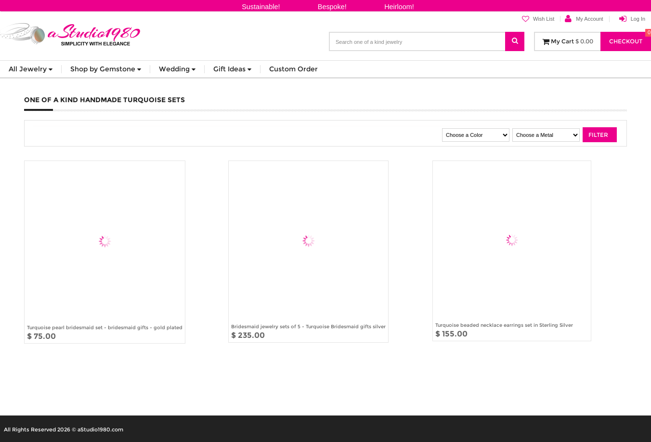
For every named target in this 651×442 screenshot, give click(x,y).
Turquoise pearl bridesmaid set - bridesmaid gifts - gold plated (104, 327)
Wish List (538, 19)
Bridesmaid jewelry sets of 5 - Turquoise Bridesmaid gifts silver (308, 326)
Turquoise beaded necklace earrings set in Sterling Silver (504, 325)
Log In (638, 19)
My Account (589, 19)
